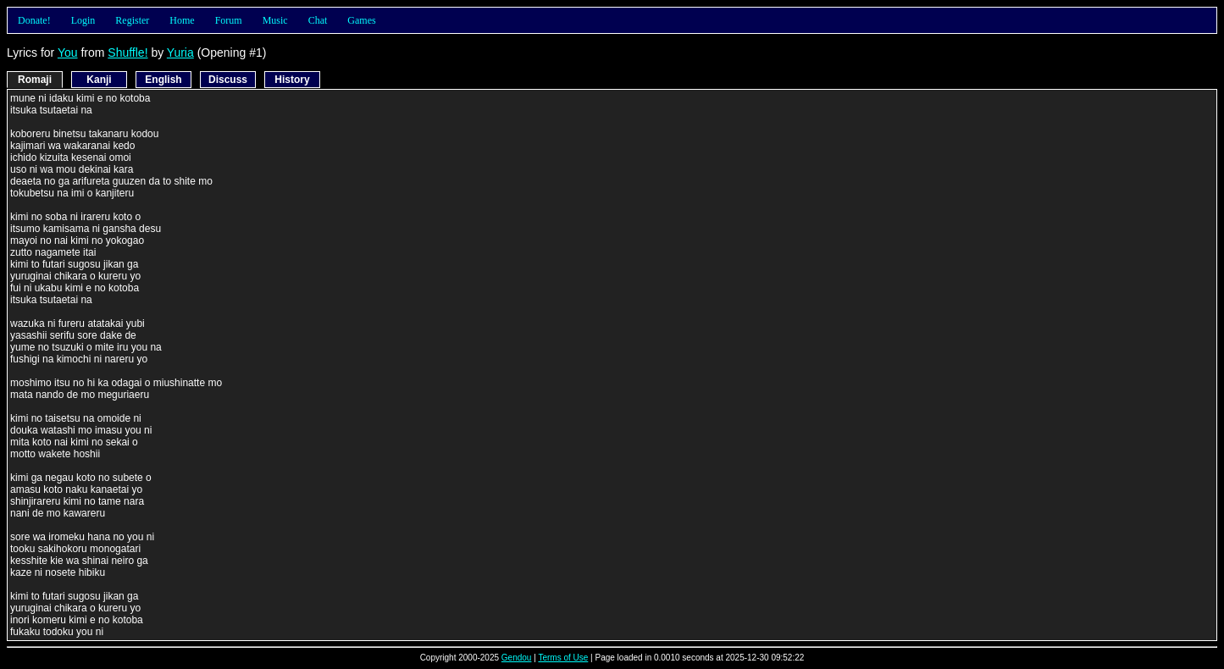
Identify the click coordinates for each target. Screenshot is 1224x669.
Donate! (34, 20)
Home (181, 20)
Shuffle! (127, 52)
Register (132, 20)
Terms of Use (563, 657)
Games (361, 20)
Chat (318, 20)
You (68, 52)
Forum (228, 20)
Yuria (180, 52)
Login (83, 20)
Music (275, 20)
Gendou (516, 657)
